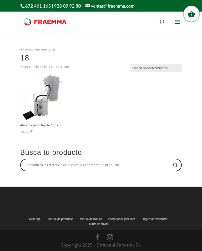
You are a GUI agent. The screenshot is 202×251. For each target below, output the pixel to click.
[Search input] (98, 165)
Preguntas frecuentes (154, 219)
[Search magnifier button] (175, 165)
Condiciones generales (121, 219)
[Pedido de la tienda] (156, 68)
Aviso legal (35, 219)
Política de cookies (91, 219)
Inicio (23, 49)
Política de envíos (98, 224)
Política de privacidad (60, 219)
